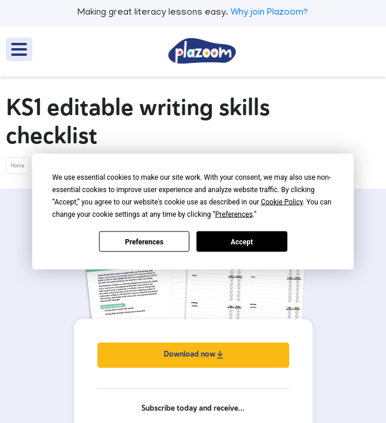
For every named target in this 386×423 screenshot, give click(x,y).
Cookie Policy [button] (282, 202)
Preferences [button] (234, 214)
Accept (242, 241)
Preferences (144, 241)
